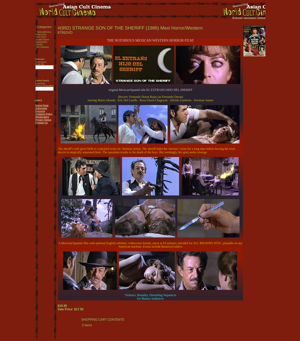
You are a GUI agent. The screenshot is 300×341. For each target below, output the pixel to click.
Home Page (42, 105)
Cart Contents (250, 18)
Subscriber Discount (41, 110)
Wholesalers (42, 116)
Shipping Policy (43, 114)
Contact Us (41, 122)
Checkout (261, 18)
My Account (237, 18)
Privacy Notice (43, 119)
